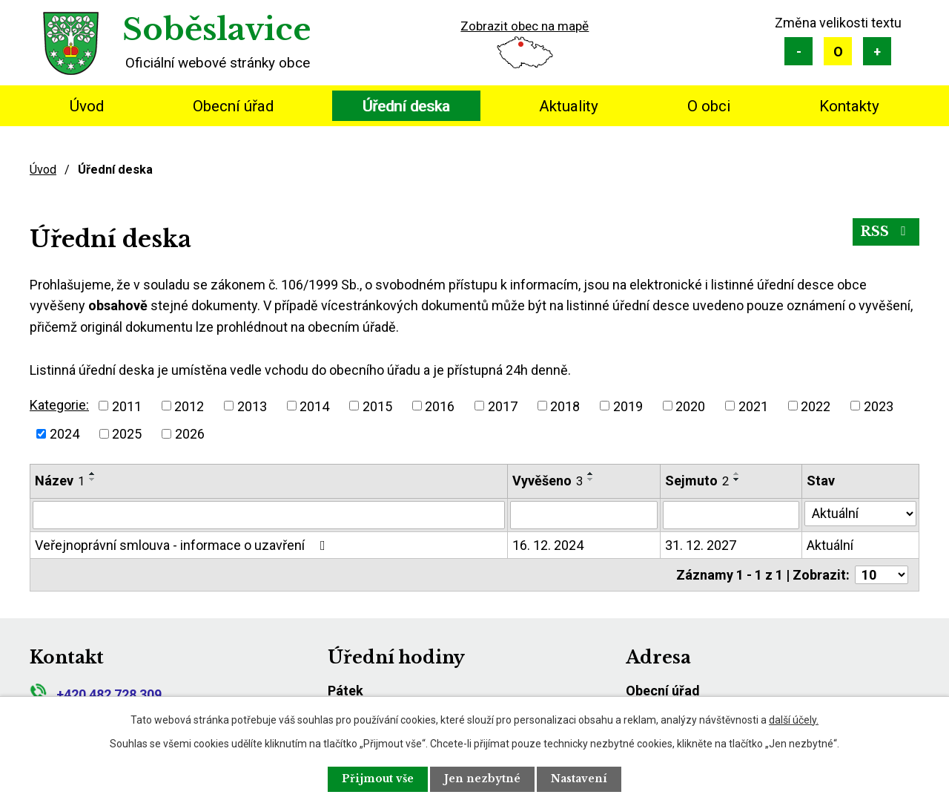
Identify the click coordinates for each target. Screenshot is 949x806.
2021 (753, 405)
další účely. (794, 719)
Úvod (87, 106)
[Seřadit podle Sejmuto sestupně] (737, 479)
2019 (628, 405)
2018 (565, 405)
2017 (503, 405)
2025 (127, 434)
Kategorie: (59, 405)
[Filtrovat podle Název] (269, 515)
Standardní (838, 51)
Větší (877, 51)
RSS (885, 232)
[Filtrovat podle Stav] (860, 513)
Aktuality (568, 106)
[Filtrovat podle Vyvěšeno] (584, 515)
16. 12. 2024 (547, 545)
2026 (190, 434)
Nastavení (583, 778)
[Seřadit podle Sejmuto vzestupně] (737, 473)
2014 (314, 405)
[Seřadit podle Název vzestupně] (93, 473)
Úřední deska (406, 106)
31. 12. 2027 (700, 545)
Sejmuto (697, 480)
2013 (252, 405)
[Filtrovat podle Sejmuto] (731, 515)
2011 (127, 405)
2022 (815, 405)
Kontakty (849, 106)
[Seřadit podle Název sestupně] (93, 479)
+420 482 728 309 (96, 694)
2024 (64, 434)
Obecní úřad (233, 106)
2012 (189, 405)
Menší (798, 51)
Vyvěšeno (547, 480)
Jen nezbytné (483, 778)
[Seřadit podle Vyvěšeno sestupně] (591, 479)
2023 (878, 405)
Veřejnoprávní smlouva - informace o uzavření (183, 545)
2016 (439, 405)
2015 (377, 405)
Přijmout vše (375, 778)
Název (60, 480)
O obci (708, 106)
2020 (690, 405)
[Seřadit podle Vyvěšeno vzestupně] (591, 473)
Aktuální (830, 545)
